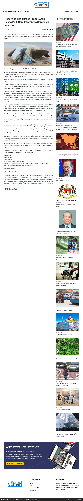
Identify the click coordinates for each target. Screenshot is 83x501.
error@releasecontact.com (11, 179)
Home (31, 483)
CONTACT (27, 11)
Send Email (10, 159)
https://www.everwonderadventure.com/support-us (18, 152)
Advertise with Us (35, 488)
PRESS (20, 11)
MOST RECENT (12, 11)
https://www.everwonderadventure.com (20, 165)
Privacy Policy (77, 499)
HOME (5, 11)
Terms (69, 499)
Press (31, 486)
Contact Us (33, 490)
